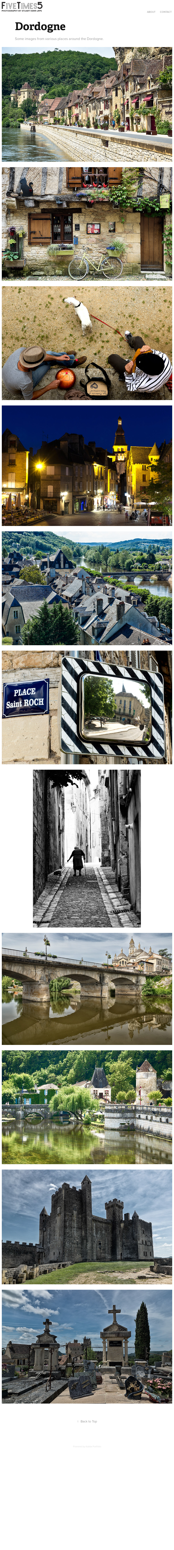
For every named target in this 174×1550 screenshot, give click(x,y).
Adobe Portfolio (93, 1446)
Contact (166, 12)
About (151, 12)
